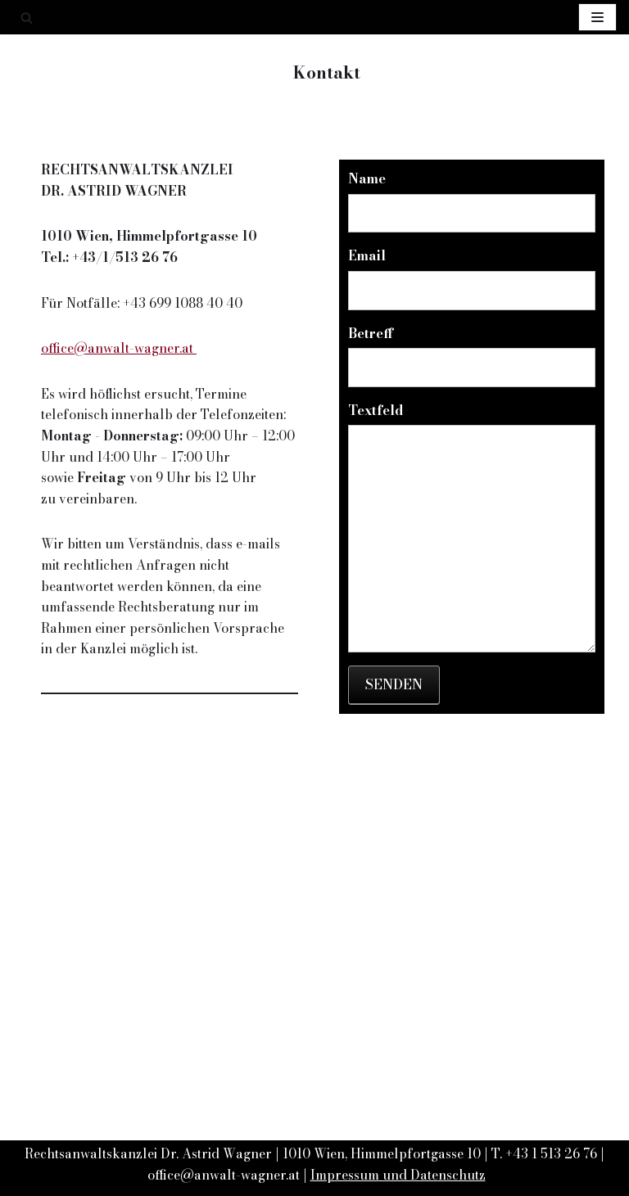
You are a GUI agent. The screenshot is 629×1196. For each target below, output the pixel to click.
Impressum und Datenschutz (398, 1175)
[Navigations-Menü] (597, 17)
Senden (394, 684)
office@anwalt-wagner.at (119, 348)
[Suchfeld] (26, 17)
